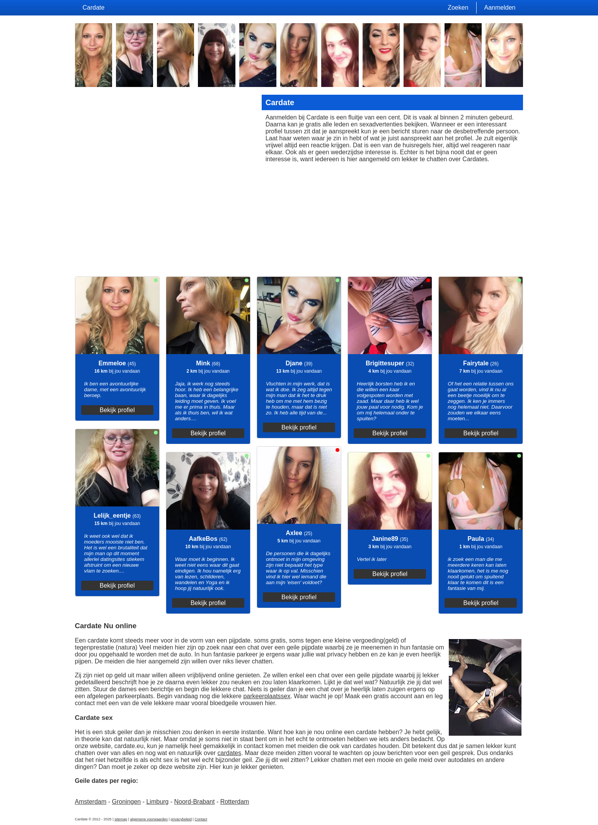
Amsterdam (91, 801)
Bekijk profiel (117, 410)
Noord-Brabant (194, 801)
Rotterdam (234, 801)
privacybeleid (181, 819)
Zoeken (458, 7)
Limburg (157, 801)
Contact (201, 819)
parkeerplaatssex (266, 696)
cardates (229, 753)
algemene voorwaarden (149, 819)
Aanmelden (500, 7)
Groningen (126, 801)
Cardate (94, 7)
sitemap (120, 819)
